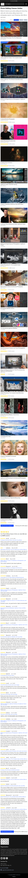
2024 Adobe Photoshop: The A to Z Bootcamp (11, 38)
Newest (21, 20)
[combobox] (14, 4)
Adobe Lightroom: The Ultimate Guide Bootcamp (12, 79)
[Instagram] (7, 858)
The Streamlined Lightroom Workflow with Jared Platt (11, 636)
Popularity (16, 20)
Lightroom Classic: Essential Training (9, 184)
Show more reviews (7, 831)
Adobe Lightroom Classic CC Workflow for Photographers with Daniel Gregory (13, 561)
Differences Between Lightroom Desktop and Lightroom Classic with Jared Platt (13, 704)
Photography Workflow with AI (7, 308)
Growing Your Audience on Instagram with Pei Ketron (11, 567)
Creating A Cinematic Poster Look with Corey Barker (11, 540)
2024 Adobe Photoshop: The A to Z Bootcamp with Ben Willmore (14, 549)
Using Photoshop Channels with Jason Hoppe (10, 684)
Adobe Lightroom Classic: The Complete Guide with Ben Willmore (14, 759)
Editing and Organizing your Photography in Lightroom (13, 99)
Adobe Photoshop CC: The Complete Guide (10, 265)
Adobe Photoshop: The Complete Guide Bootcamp (12, 393)
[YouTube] (2, 858)
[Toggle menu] (26, 4)
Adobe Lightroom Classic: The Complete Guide (11, 57)
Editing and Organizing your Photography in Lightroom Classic (13, 244)
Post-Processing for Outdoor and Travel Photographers (13, 348)
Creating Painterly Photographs (8, 119)
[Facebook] (4, 858)
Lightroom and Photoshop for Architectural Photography (13, 478)
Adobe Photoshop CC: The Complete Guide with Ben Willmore (13, 796)
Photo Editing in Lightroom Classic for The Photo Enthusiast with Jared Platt (14, 601)
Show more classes (7, 525)
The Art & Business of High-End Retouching (10, 498)
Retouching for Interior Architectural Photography (12, 286)
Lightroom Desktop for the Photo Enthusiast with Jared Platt (13, 785)
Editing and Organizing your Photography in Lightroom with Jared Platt (14, 625)
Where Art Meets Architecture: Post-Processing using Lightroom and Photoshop (13, 370)
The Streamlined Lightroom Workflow (9, 328)
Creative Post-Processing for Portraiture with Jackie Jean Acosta (14, 751)
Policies (14, 876)
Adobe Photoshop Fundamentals (8, 141)
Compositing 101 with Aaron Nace (7, 675)
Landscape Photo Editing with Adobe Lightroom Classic (13, 224)
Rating (25, 20)
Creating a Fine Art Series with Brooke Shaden (10, 770)
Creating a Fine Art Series (6, 162)
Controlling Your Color (6, 436)
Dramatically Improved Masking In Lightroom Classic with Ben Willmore (13, 608)
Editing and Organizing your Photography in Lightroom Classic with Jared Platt (13, 590)
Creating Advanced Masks (6, 519)
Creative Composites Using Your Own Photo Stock (12, 204)
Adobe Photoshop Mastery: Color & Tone (10, 414)
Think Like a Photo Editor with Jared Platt (9, 694)
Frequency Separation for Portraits (8, 456)
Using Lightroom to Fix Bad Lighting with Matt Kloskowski (12, 577)
